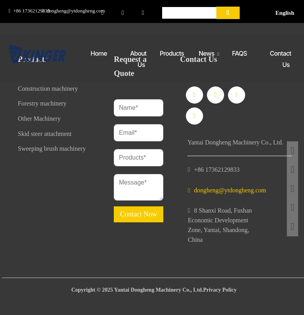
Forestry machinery (42, 103)
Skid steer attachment (45, 133)
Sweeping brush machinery (52, 148)
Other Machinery (39, 118)
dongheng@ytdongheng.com (75, 11)
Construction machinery (48, 88)
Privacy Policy (220, 290)
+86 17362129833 (31, 11)
